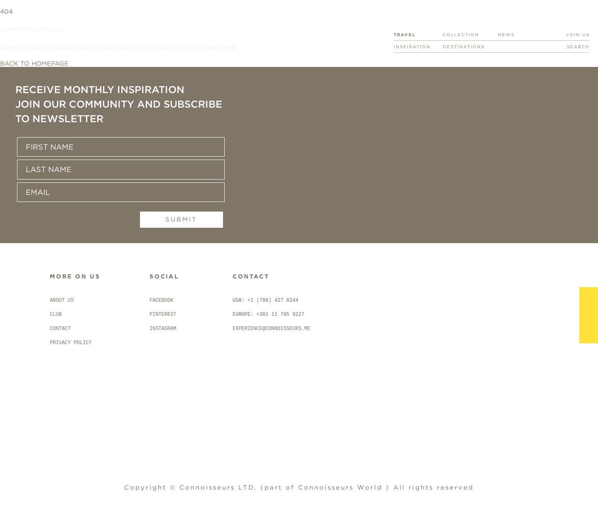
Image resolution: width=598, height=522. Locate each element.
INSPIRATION (412, 46)
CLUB (56, 315)
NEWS (506, 34)
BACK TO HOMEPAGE (34, 63)
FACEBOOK (162, 300)
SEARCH (578, 46)
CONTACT (60, 329)
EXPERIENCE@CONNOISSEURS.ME (271, 329)
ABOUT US (62, 300)
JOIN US (578, 34)
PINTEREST (163, 315)
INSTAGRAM (163, 329)
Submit (184, 219)
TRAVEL (405, 34)
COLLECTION (461, 34)
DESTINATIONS (464, 46)
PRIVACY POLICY (71, 343)
